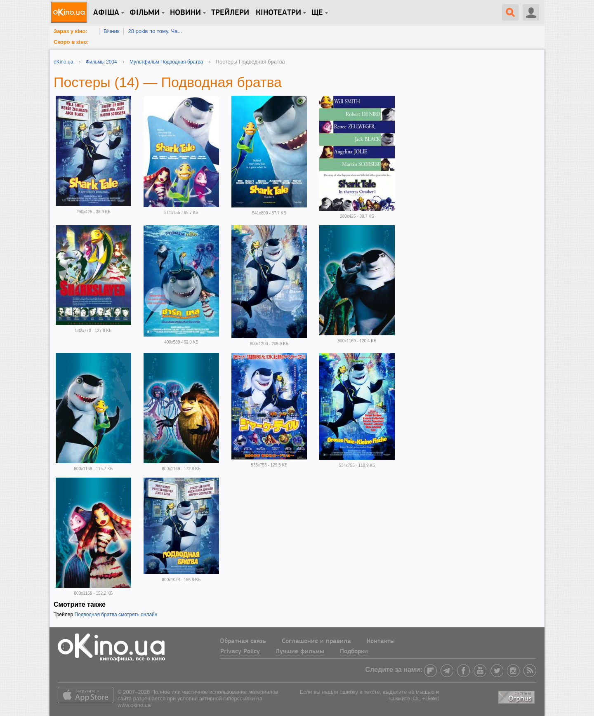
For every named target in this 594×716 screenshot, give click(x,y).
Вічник (111, 31)
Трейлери (230, 13)
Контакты (381, 641)
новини (185, 13)
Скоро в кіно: (71, 42)
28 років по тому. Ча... (155, 31)
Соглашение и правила (316, 641)
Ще (317, 13)
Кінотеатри (278, 13)
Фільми (145, 13)
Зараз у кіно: (70, 31)
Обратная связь (243, 641)
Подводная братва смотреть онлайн (115, 614)
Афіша (106, 13)
